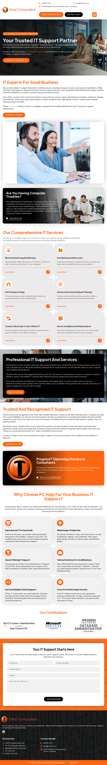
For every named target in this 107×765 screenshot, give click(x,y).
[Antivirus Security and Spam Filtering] (60, 284)
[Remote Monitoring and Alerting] (8, 250)
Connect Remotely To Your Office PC (22, 326)
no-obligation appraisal (35, 51)
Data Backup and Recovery (70, 258)
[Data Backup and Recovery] (60, 250)
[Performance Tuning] (8, 284)
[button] (5, 625)
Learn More (10, 272)
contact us (13, 106)
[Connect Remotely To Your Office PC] (8, 318)
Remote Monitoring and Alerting (20, 258)
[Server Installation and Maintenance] (60, 318)
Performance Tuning (14, 292)
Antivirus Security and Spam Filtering (74, 292)
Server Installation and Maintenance (74, 326)
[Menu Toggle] (94, 14)
